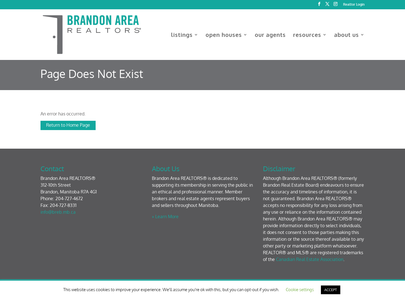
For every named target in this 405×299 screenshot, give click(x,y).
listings (182, 35)
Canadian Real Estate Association (309, 259)
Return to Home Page (68, 125)
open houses (224, 35)
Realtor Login (353, 4)
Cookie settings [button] (300, 289)
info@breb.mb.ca (58, 212)
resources (307, 35)
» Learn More (165, 216)
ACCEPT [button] (330, 289)
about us (346, 35)
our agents (270, 35)
